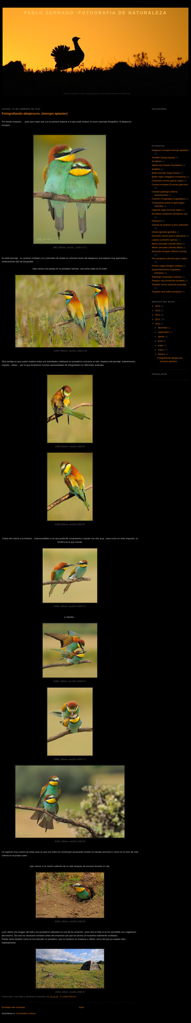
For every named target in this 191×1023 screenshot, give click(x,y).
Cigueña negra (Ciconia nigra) (166, 210)
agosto (161, 336)
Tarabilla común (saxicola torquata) (169, 284)
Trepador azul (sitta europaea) (166, 291)
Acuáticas (156, 161)
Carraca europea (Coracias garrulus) (170, 184)
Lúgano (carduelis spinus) (164, 239)
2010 (158, 323)
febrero (162, 354)
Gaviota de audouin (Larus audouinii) (170, 225)
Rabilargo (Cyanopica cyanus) (166, 277)
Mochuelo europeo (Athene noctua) (169, 251)
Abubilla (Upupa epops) (163, 157)
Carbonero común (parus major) (167, 180)
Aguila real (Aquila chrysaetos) (167, 165)
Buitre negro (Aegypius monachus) (169, 176)
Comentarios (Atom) (25, 1013)
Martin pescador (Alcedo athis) (167, 243)
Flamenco (156, 221)
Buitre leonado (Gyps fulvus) (166, 173)
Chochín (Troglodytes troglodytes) (168, 199)
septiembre (164, 332)
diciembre (163, 327)
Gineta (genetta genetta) (164, 232)
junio (160, 341)
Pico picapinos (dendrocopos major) (169, 258)
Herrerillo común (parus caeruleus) (169, 236)
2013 (158, 310)
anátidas (156, 169)
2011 (158, 319)
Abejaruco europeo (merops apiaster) (170, 150)
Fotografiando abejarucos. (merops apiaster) (35, 113)
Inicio (81, 1007)
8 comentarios (68, 997)
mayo (161, 345)
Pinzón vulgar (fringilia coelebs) (167, 266)
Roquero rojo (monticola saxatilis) (168, 280)
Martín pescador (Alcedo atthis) (167, 247)
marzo (161, 349)
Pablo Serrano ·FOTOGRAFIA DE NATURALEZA (95, 12)
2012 (158, 315)
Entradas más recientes (13, 1007)
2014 (158, 306)
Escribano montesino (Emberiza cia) (169, 213)
